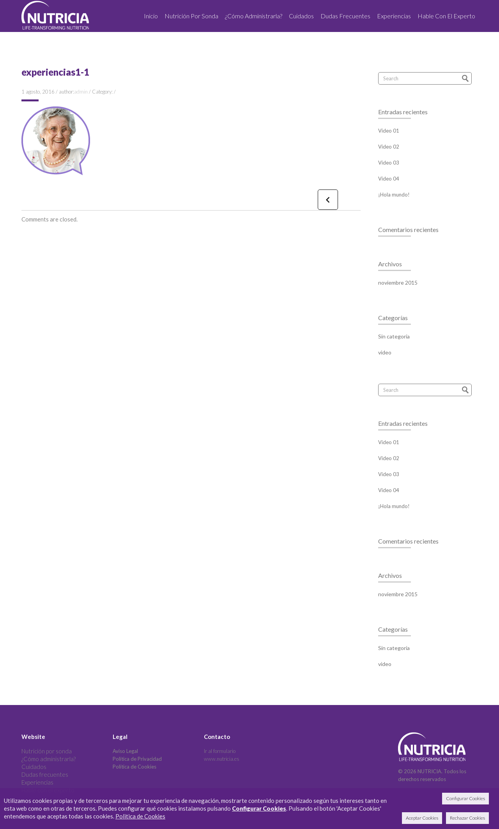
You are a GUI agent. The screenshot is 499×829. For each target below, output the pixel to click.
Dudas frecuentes (44, 774)
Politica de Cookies (140, 816)
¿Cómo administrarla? (48, 758)
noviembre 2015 (398, 282)
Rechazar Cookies (467, 818)
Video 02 (388, 146)
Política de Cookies (134, 766)
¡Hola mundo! (394, 194)
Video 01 (388, 131)
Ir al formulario (219, 751)
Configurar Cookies (259, 808)
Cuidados (33, 766)
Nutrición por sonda (46, 751)
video (384, 352)
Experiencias (37, 782)
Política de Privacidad (137, 759)
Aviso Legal (125, 751)
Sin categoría (394, 336)
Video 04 (388, 178)
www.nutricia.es (221, 759)
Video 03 (388, 162)
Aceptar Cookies (422, 818)
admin (81, 92)
